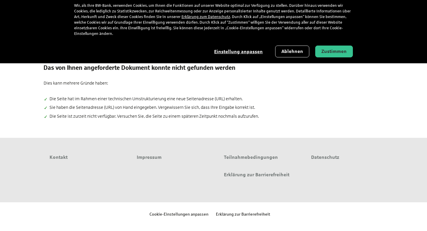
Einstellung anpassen (238, 51)
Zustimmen (334, 51)
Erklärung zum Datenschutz (205, 17)
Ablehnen (292, 51)
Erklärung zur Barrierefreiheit (243, 214)
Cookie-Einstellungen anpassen (178, 214)
